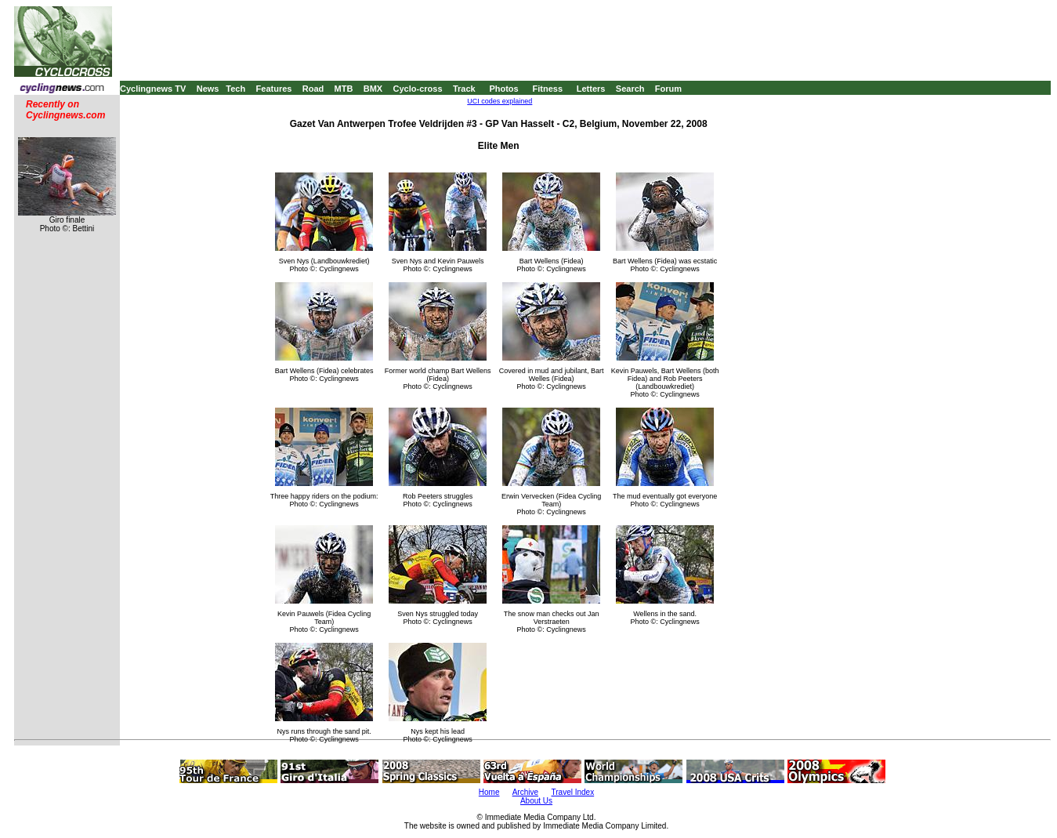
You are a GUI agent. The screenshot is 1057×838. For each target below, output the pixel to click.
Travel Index (573, 792)
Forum (668, 88)
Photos (503, 88)
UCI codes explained (499, 101)
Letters (591, 88)
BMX (373, 88)
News (208, 88)
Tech (235, 88)
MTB (344, 88)
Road (313, 88)
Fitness (547, 88)
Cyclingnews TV (153, 88)
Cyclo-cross (418, 88)
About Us (536, 800)
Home (489, 792)
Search (630, 88)
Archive (525, 792)
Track (464, 88)
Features (274, 88)
